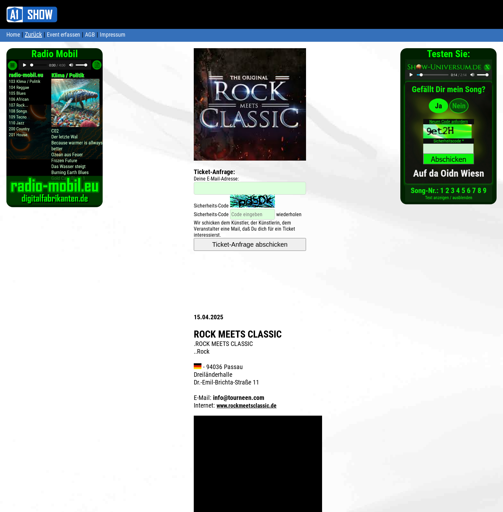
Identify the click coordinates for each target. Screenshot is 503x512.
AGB (90, 34)
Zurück (33, 34)
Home (13, 34)
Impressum (112, 34)
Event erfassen (63, 34)
